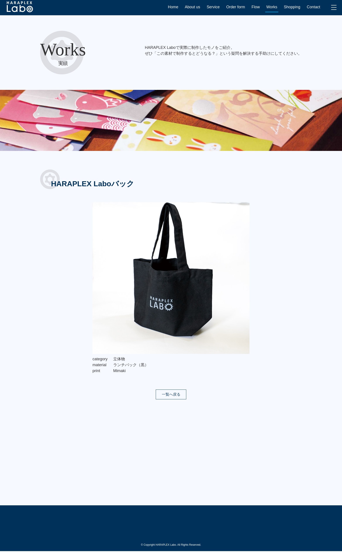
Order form (235, 7)
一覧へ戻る (171, 394)
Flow (255, 7)
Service (212, 7)
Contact (313, 7)
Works (271, 7)
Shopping (292, 7)
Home (172, 7)
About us (191, 7)
